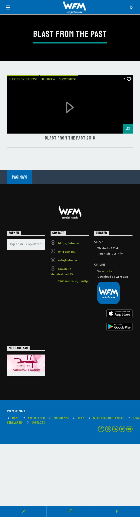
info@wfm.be (67, 260)
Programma (61, 418)
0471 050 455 (66, 252)
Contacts (38, 423)
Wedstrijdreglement (108, 418)
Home (15, 418)
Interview (48, 79)
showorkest (68, 79)
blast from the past (23, 79)
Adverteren (36, 418)
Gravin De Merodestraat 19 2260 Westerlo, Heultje (70, 275)
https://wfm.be (68, 243)
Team (81, 418)
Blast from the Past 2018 (70, 138)
